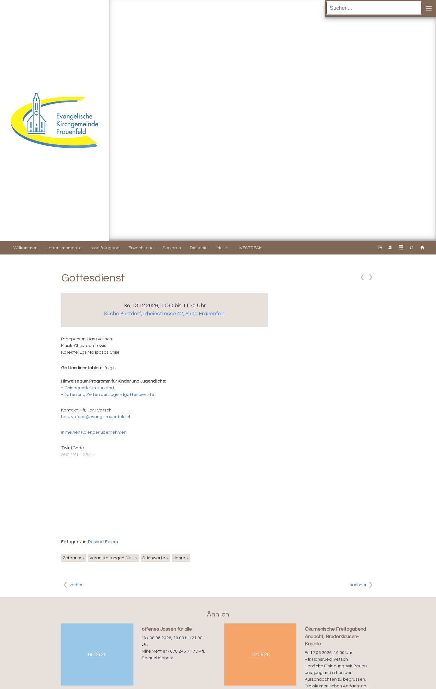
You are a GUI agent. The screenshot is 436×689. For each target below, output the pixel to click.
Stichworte (153, 558)
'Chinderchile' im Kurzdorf (89, 388)
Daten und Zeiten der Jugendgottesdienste (109, 394)
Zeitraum (72, 558)
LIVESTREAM (249, 248)
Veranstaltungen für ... (112, 558)
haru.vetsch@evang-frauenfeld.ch (96, 417)
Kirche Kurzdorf (165, 313)
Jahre (179, 558)
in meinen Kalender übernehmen (94, 432)
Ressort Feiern (103, 542)
